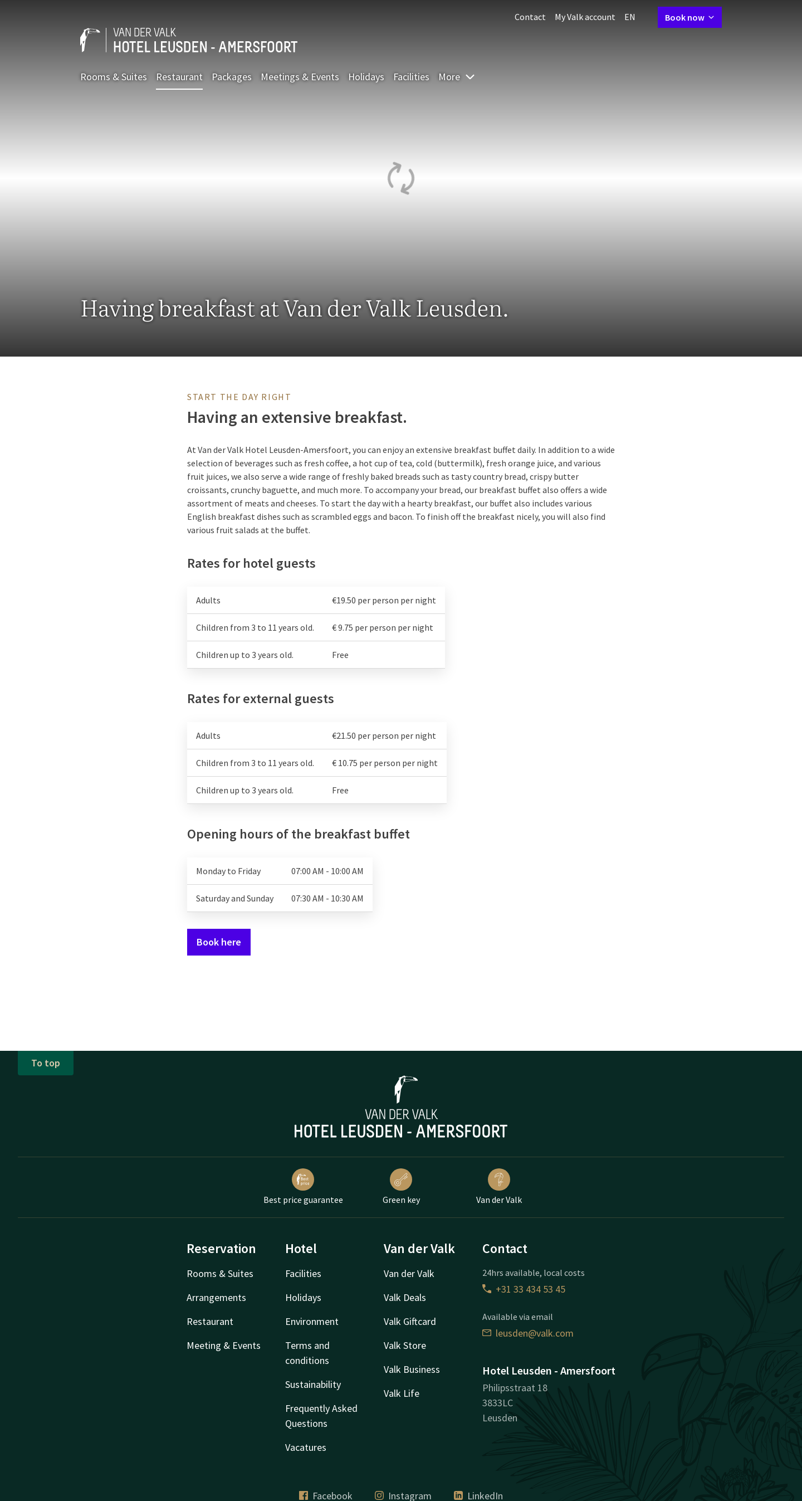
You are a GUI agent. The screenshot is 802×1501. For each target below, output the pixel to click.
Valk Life (401, 1393)
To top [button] (45, 1062)
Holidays (366, 76)
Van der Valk (499, 1186)
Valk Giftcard (410, 1321)
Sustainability (313, 1384)
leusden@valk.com (528, 1333)
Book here (219, 941)
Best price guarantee (303, 1186)
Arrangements (216, 1297)
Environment (312, 1321)
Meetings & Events (300, 76)
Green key (401, 1186)
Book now (690, 17)
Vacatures (305, 1447)
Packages (232, 76)
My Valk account (585, 16)
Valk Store (405, 1345)
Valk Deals (405, 1297)
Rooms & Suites (113, 76)
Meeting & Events (224, 1345)
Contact (530, 16)
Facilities (411, 76)
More (457, 76)
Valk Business (412, 1369)
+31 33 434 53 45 (523, 1289)
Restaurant (179, 76)
